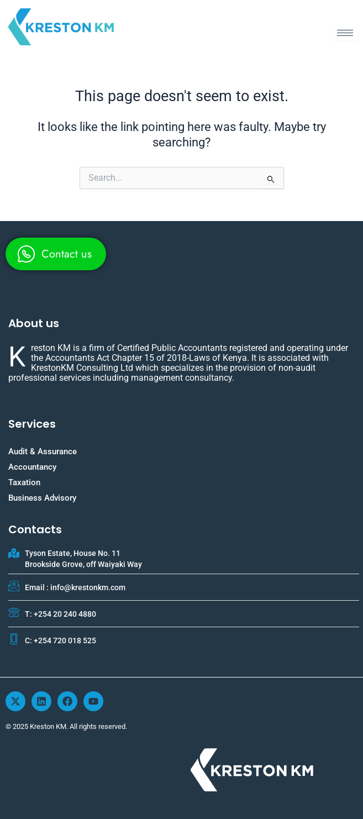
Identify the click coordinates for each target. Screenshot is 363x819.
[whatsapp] (56, 254)
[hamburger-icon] (345, 32)
